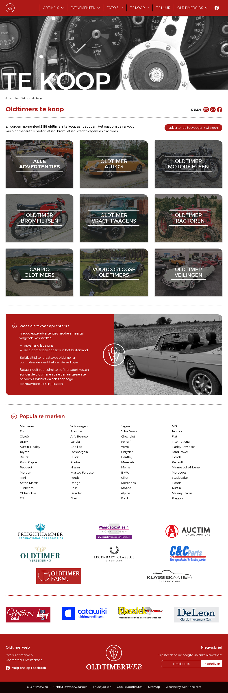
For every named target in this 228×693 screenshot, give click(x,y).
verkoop (128, 126)
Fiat (174, 436)
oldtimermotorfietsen (188, 164)
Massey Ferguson (82, 472)
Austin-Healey (30, 446)
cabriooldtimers (39, 272)
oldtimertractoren (188, 218)
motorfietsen (46, 131)
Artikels (51, 8)
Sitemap (154, 687)
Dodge (75, 483)
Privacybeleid (102, 687)
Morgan (25, 472)
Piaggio (177, 498)
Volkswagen (79, 426)
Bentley (126, 457)
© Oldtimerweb (37, 687)
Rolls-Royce (28, 462)
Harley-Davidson (183, 446)
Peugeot (26, 467)
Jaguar (126, 426)
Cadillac (76, 446)
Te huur (163, 8)
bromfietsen (66, 131)
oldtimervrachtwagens (114, 218)
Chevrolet (128, 436)
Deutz (24, 457)
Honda (177, 457)
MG (174, 426)
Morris (125, 467)
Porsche (76, 431)
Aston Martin (29, 483)
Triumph (177, 431)
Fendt (74, 477)
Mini (23, 477)
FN (22, 498)
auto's (30, 131)
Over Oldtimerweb (19, 655)
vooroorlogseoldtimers (114, 272)
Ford (23, 431)
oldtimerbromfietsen (39, 218)
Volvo (125, 446)
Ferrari (125, 441)
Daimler (76, 493)
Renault (177, 462)
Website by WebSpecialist (183, 687)
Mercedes (27, 426)
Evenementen (83, 8)
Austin (176, 488)
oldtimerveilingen (188, 272)
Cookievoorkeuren (130, 687)
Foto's (113, 8)
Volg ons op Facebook (29, 667)
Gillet (124, 477)
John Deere (129, 431)
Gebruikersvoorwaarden (70, 687)
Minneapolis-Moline (186, 467)
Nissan (75, 467)
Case (74, 488)
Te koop (137, 8)
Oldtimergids (190, 8)
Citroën (25, 436)
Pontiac (76, 462)
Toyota (24, 452)
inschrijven (212, 663)
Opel (73, 498)
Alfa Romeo (79, 436)
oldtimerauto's (114, 164)
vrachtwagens (87, 131)
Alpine (125, 493)
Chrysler (127, 452)
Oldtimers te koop (31, 98)
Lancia (75, 441)
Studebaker (180, 477)
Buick (74, 457)
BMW (24, 441)
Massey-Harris (182, 493)
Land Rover (180, 452)
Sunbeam (27, 488)
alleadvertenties (39, 164)
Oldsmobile (28, 493)
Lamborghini (79, 452)
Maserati (127, 462)
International (181, 441)
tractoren (111, 131)
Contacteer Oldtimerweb (24, 660)
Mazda (126, 488)
